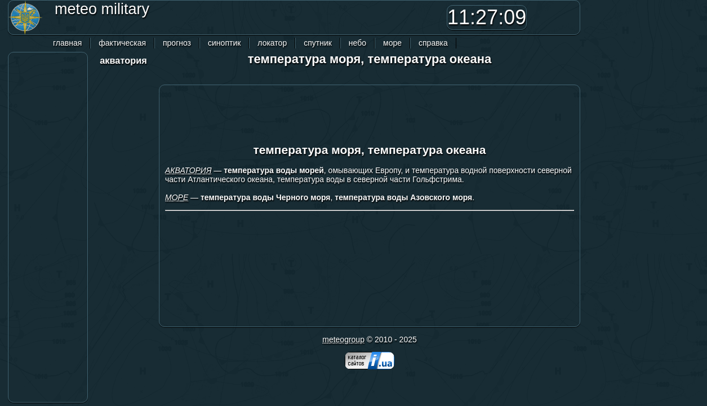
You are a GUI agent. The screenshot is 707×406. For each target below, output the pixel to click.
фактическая (122, 42)
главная (67, 42)
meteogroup (343, 339)
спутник (318, 42)
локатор (272, 42)
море (392, 42)
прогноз (177, 42)
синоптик (224, 42)
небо (357, 42)
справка (433, 42)
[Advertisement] (281, 17)
